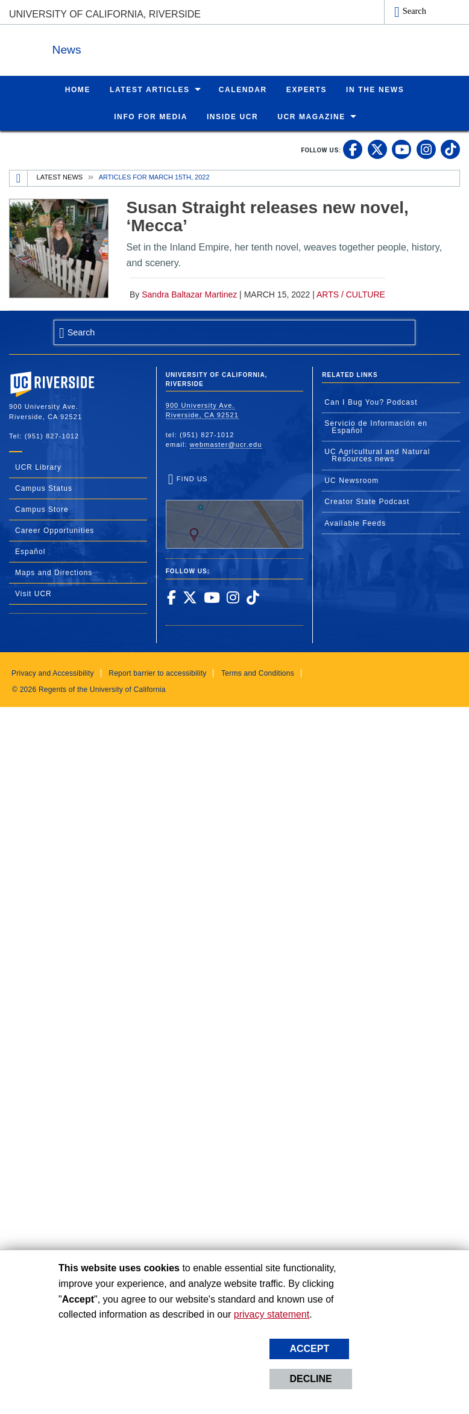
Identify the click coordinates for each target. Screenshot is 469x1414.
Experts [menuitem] (306, 89)
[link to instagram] (426, 148)
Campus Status (43, 488)
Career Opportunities (54, 530)
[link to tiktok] (450, 148)
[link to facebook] (352, 148)
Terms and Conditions (257, 672)
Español (30, 551)
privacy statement (271, 1314)
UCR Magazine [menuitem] (311, 116)
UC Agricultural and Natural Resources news (377, 455)
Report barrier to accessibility (157, 672)
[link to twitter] (377, 148)
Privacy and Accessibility (52, 672)
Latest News (60, 176)
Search (414, 11)
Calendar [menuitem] (243, 89)
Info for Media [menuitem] (150, 116)
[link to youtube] (401, 148)
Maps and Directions (53, 572)
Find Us (235, 511)
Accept (309, 1349)
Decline (310, 1379)
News (141, 47)
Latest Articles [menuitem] (150, 89)
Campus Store (42, 509)
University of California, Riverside (105, 14)
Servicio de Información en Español (375, 426)
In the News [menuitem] (375, 89)
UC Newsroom (351, 480)
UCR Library (38, 467)
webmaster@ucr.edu (226, 443)
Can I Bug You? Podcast (370, 401)
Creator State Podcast (366, 501)
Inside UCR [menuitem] (232, 116)
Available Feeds (355, 523)
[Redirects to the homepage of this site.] (19, 177)
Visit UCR (33, 593)
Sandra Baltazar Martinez (189, 294)
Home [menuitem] (77, 89)
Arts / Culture (350, 294)
